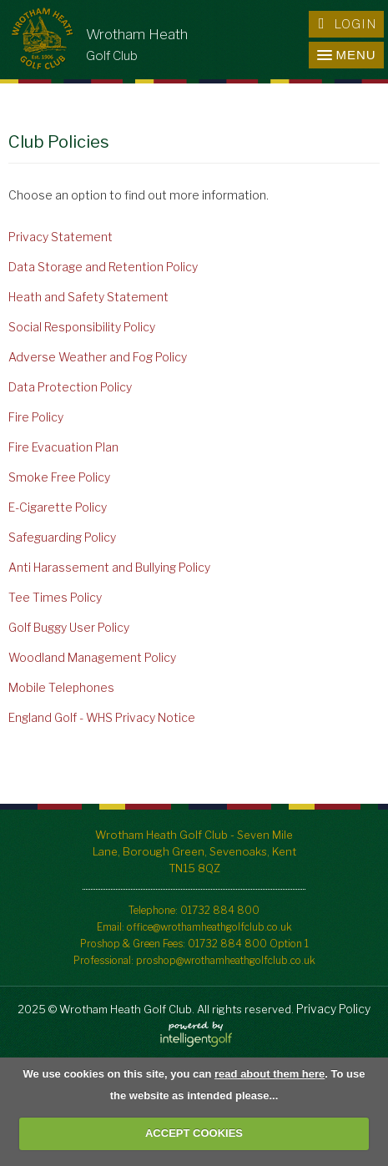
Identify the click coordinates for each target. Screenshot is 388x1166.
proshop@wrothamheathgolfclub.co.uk (225, 960)
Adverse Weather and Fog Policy (97, 357)
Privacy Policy (333, 1009)
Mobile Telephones (61, 687)
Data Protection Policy (70, 387)
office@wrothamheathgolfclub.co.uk (209, 927)
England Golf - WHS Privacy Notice (101, 717)
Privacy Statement (60, 237)
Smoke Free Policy (59, 477)
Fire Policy (35, 417)
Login (348, 24)
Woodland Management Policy (92, 657)
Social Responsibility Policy (81, 327)
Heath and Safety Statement (88, 297)
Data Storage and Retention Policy (103, 267)
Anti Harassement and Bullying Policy (109, 567)
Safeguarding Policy (62, 537)
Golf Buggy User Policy (68, 627)
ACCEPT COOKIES (194, 1133)
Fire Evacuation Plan (63, 447)
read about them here (269, 1074)
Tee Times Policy (55, 597)
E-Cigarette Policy (57, 507)
